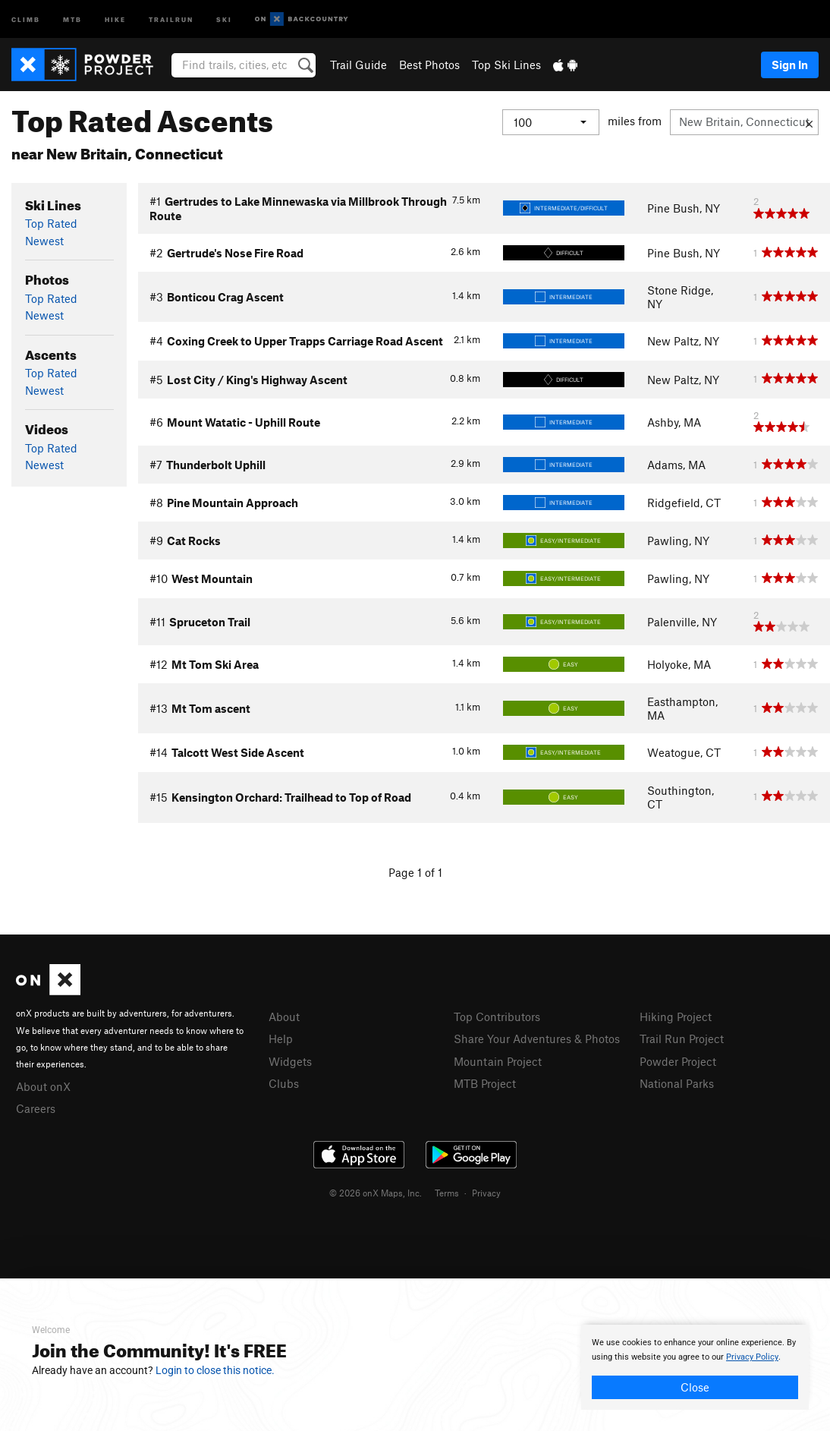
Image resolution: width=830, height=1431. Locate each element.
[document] (695, 1367)
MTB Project (485, 1083)
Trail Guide (358, 64)
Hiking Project (676, 1016)
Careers (35, 1108)
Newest (44, 240)
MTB (72, 19)
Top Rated (51, 223)
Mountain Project (498, 1061)
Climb (25, 19)
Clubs (284, 1083)
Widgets (290, 1061)
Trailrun (171, 19)
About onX (43, 1086)
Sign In (790, 64)
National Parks (677, 1083)
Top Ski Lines (506, 64)
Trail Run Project (682, 1038)
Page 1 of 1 (415, 872)
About (284, 1016)
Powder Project (678, 1061)
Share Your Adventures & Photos (537, 1038)
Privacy (486, 1192)
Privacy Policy (752, 1357)
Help (281, 1038)
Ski (224, 19)
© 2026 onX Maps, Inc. (375, 1192)
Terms (447, 1192)
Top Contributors (497, 1016)
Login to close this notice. (215, 1370)
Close (695, 1387)
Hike (115, 19)
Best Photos (429, 64)
